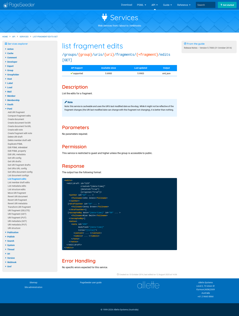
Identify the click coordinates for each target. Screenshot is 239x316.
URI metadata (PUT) (17, 224)
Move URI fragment (17, 193)
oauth (9, 104)
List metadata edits (17, 186)
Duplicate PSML (15, 144)
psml (8, 109)
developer (11, 62)
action (9, 49)
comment (11, 57)
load (8, 87)
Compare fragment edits (19, 116)
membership (12, 100)
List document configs (18, 175)
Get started (227, 5)
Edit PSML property (17, 151)
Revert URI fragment (17, 200)
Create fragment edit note (20, 133)
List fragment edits (17, 179)
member (10, 96)
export (9, 66)
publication (11, 232)
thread (9, 249)
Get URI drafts (14, 161)
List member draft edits (19, 182)
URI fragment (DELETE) (19, 210)
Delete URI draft (15, 137)
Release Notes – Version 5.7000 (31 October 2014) (208, 48)
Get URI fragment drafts (19, 165)
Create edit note (15, 130)
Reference (184, 5)
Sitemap (33, 282)
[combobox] (205, 5)
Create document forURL (19, 126)
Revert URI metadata (17, 203)
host (8, 79)
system (10, 245)
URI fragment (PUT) (17, 217)
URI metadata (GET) (17, 221)
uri (7, 253)
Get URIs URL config (17, 168)
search (9, 241)
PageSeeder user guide (91, 282)
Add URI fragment (16, 112)
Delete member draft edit (19, 140)
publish (10, 236)
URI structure (14, 228)
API (155, 5)
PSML (142, 5)
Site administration (33, 287)
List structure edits (16, 189)
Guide (167, 5)
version (10, 258)
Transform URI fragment (19, 207)
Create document (16, 119)
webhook (10, 262)
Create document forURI (19, 123)
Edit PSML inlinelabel (17, 147)
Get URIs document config (20, 172)
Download (126, 4)
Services (119, 17)
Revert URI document (18, 196)
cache (9, 53)
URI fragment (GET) (17, 214)
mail (8, 91)
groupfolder (12, 74)
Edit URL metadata (17, 154)
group (9, 70)
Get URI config (14, 158)
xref (8, 266)
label (9, 83)
